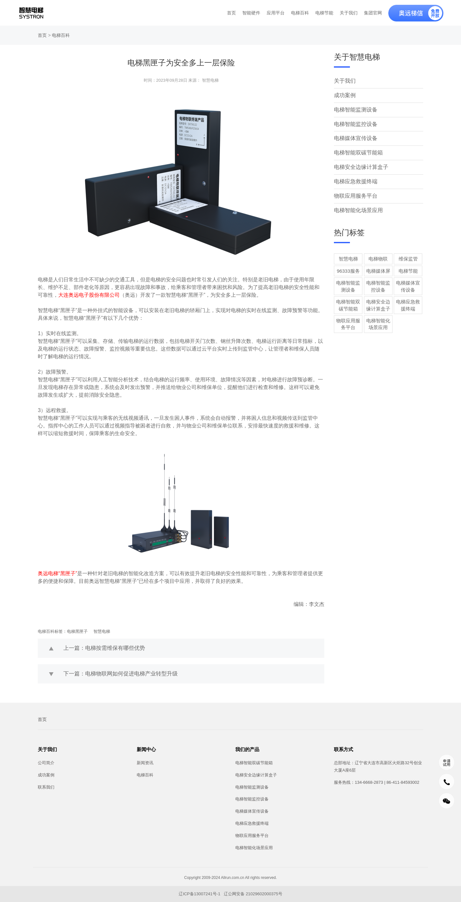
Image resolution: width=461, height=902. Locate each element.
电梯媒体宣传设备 (354, 136)
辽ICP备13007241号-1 (200, 893)
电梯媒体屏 (378, 267)
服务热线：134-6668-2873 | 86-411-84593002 (376, 782)
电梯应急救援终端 (354, 179)
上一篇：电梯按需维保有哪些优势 (101, 648)
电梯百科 (300, 13)
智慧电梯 (101, 631)
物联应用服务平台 (354, 193)
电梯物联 (378, 255)
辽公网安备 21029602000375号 (253, 893)
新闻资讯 (145, 762)
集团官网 (373, 13)
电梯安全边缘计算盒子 (359, 165)
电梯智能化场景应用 (357, 207)
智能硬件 (251, 13)
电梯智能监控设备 (354, 123)
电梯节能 (324, 13)
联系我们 (46, 787)
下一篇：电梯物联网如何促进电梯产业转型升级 (117, 673)
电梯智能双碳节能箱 (357, 150)
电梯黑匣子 (77, 631)
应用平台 (276, 13)
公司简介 (46, 762)
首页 (231, 13)
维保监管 (408, 255)
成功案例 (344, 94)
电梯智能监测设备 (354, 109)
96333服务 (348, 267)
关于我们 (349, 13)
